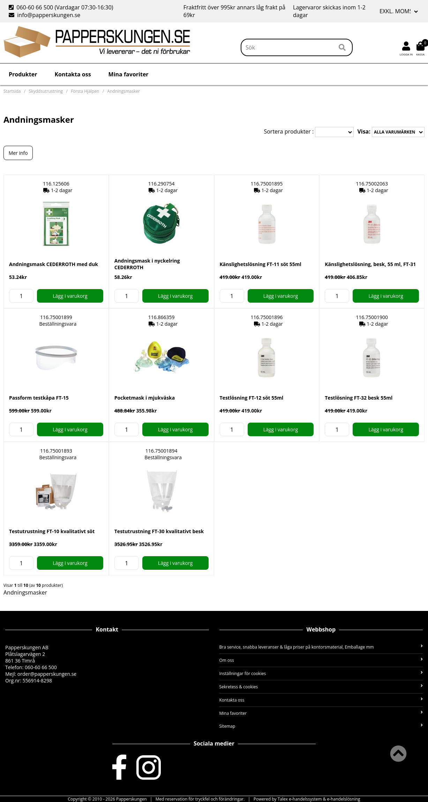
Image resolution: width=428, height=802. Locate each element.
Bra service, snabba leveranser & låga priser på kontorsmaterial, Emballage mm (321, 647)
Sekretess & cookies (321, 687)
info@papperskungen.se (44, 15)
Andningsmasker (123, 91)
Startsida (12, 91)
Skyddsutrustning (46, 91)
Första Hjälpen (85, 91)
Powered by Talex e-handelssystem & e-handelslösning (307, 799)
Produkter (23, 74)
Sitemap (321, 726)
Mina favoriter (128, 74)
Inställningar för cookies (321, 673)
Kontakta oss (72, 74)
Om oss (321, 660)
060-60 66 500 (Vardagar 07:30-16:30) (62, 7)
